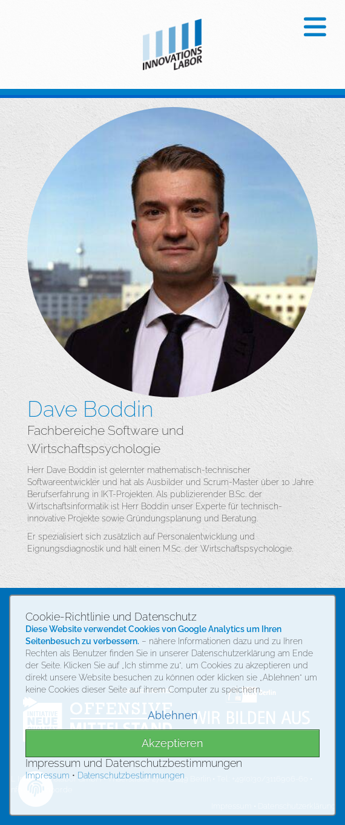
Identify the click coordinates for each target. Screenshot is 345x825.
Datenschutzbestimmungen (131, 775)
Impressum (47, 775)
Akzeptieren (172, 743)
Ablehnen (173, 715)
